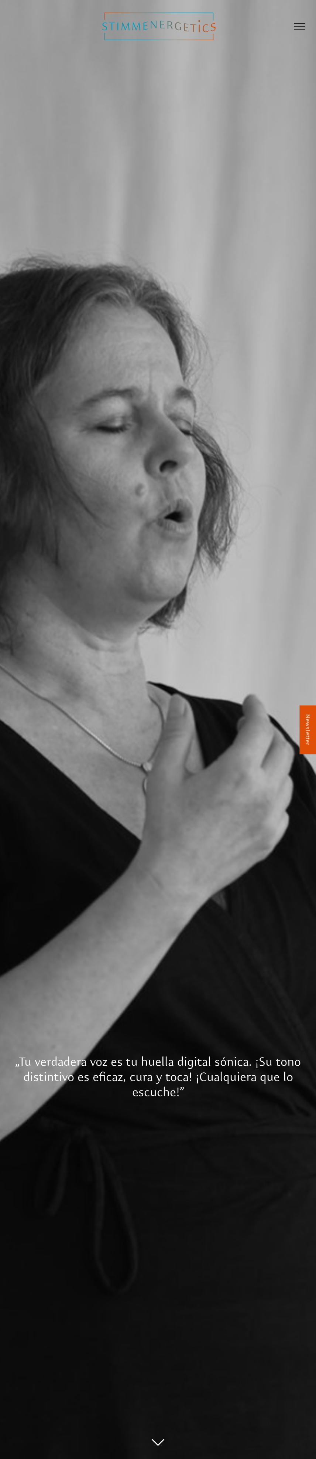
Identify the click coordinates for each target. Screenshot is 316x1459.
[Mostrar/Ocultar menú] (299, 26)
